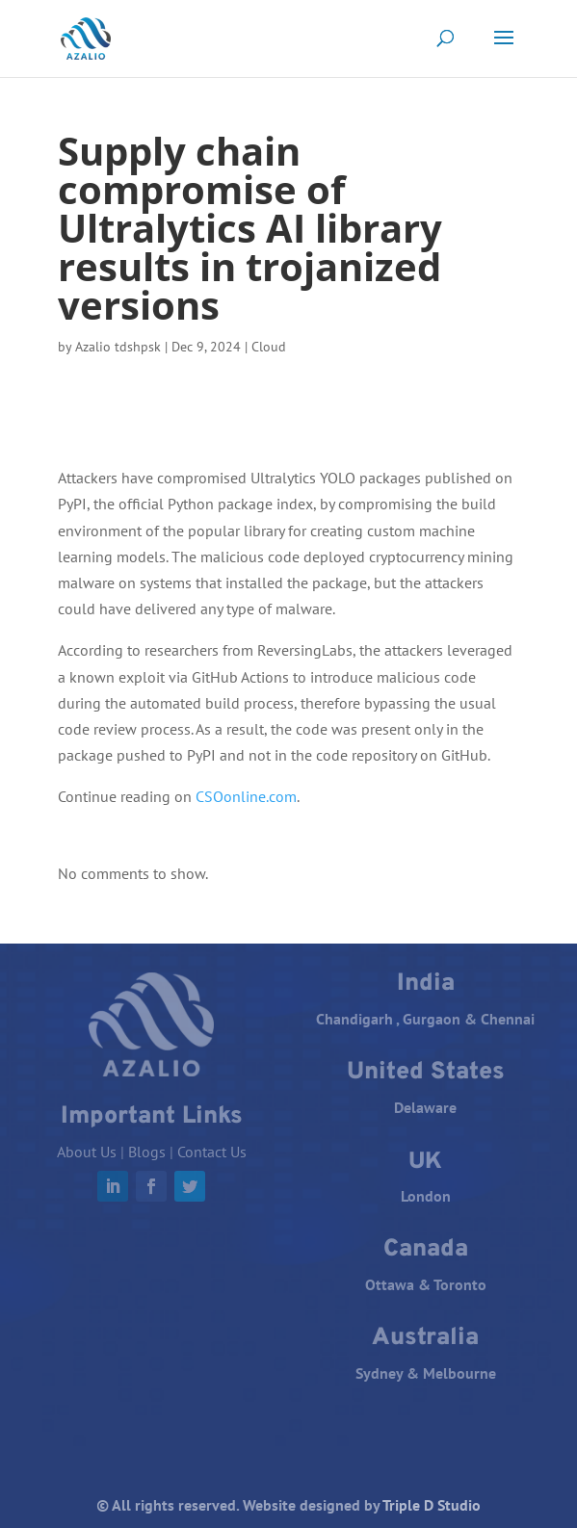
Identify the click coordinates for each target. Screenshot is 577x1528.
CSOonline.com (246, 796)
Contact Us (212, 1151)
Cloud (268, 346)
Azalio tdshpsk (118, 346)
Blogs (147, 1151)
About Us (87, 1151)
